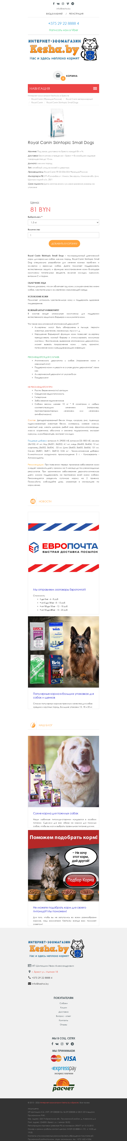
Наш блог (40, 725)
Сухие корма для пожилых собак (55, 813)
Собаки (64, 1003)
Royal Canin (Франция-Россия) (46, 99)
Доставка (63, 1012)
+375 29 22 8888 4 (42, 977)
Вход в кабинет (54, 13)
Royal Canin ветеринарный (79, 99)
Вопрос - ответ (63, 1016)
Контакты (63, 1020)
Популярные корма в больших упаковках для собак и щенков (63, 695)
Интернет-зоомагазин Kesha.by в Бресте (48, 95)
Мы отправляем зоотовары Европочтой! (59, 589)
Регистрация (76, 13)
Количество (34, 229)
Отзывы (63, 1024)
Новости (39, 501)
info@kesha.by (63, 8)
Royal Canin (37, 102)
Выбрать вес (35, 217)
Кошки (63, 1007)
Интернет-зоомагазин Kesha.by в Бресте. (60, 1102)
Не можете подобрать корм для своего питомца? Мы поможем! (59, 909)
